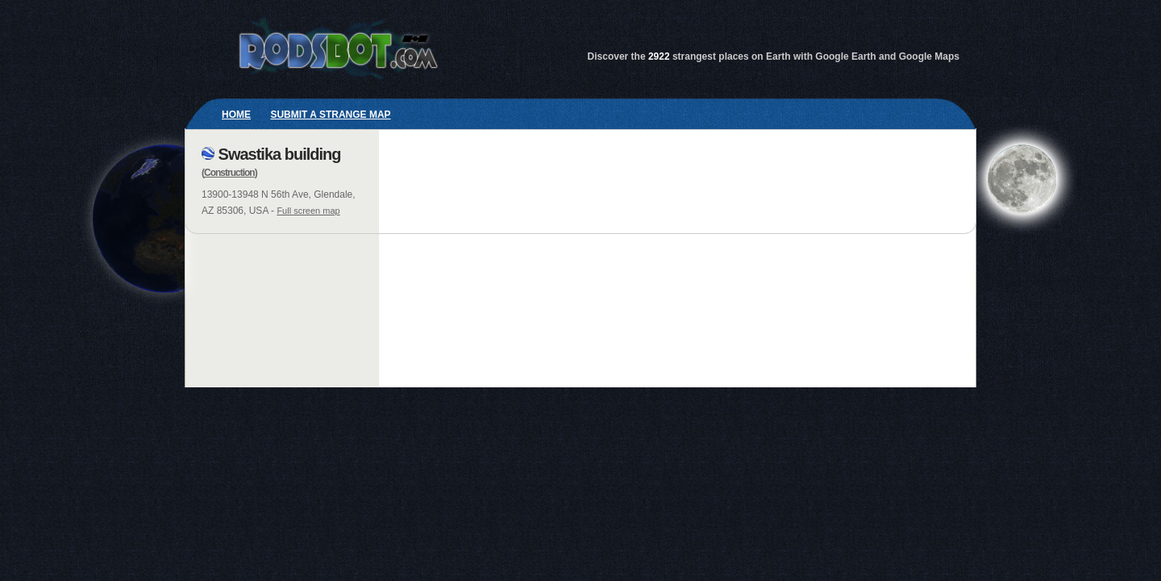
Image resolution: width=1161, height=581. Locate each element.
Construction (229, 172)
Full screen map (308, 210)
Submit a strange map (330, 114)
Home (236, 114)
